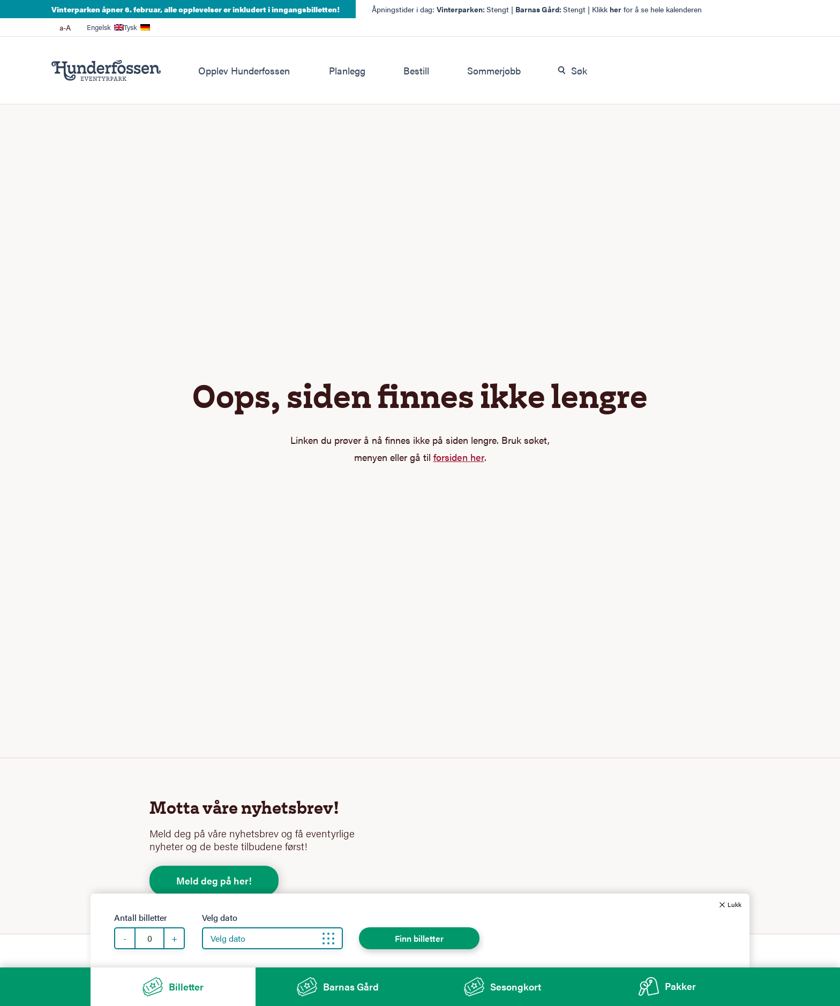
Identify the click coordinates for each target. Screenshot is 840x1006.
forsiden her (458, 457)
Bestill (416, 70)
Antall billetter (140, 917)
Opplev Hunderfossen (244, 70)
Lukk (734, 904)
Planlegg (347, 70)
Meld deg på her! (214, 880)
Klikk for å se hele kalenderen (647, 9)
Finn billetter (419, 938)
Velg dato (219, 917)
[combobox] (664, 70)
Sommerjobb (494, 70)
